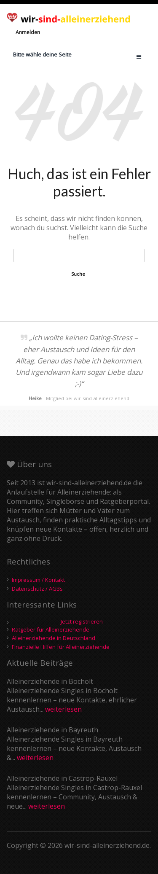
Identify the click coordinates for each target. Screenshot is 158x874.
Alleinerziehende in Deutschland (53, 638)
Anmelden (28, 32)
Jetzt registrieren (82, 622)
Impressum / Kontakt (38, 580)
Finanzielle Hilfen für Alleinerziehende (61, 647)
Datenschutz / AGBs (37, 588)
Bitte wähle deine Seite (42, 54)
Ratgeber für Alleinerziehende (50, 629)
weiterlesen (63, 709)
